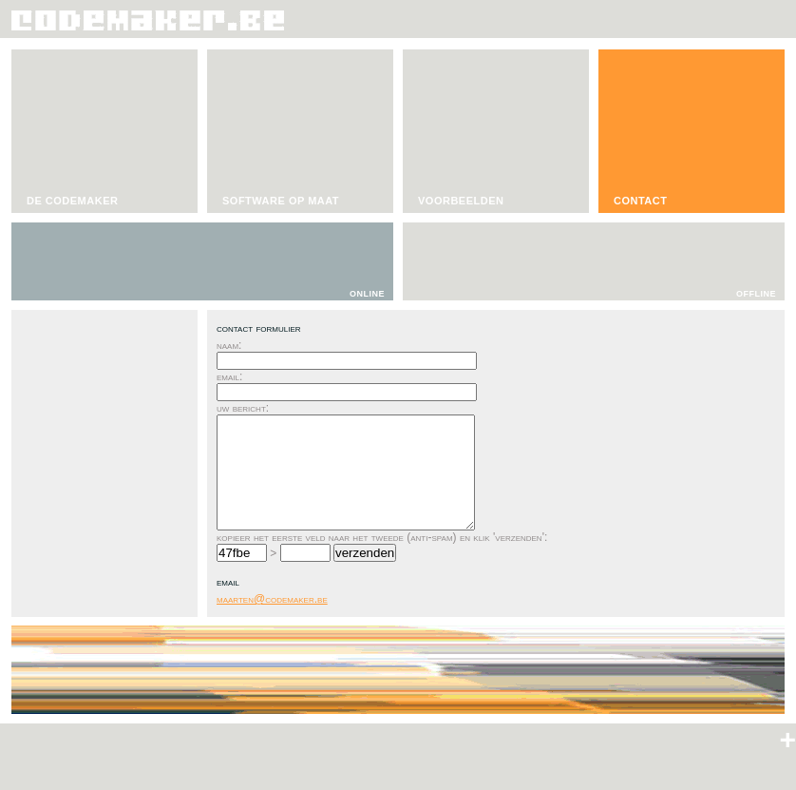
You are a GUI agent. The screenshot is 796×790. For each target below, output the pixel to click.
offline (756, 292)
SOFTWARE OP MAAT (280, 200)
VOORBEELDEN (460, 200)
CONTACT (640, 200)
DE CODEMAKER (72, 200)
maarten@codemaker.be (272, 599)
